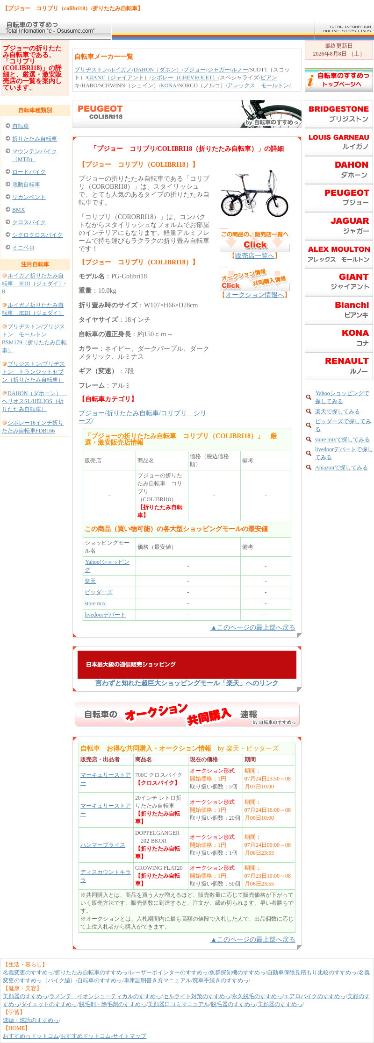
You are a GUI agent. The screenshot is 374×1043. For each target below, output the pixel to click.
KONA (168, 85)
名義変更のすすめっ (28, 972)
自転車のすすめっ (99, 980)
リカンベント (29, 197)
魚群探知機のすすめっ (237, 972)
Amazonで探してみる (341, 467)
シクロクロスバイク (37, 235)
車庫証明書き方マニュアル (157, 980)
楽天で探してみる (337, 411)
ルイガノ (120, 69)
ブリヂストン (91, 69)
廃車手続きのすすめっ (221, 980)
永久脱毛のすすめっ (257, 996)
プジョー (194, 69)
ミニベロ (23, 247)
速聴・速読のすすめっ (31, 1020)
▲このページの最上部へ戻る (252, 627)
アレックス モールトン (258, 85)
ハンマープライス (102, 845)
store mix (95, 603)
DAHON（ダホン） (158, 69)
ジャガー (219, 69)
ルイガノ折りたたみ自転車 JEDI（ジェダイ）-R (34, 283)
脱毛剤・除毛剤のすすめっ (112, 1004)
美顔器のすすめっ (25, 996)
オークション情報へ (254, 294)
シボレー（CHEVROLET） (184, 77)
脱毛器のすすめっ (233, 1004)
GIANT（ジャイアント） (118, 77)
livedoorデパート (105, 614)
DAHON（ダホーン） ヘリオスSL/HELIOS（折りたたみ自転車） (34, 401)
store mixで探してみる (342, 439)
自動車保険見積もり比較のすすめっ (312, 972)
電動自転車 (26, 184)
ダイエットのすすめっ (49, 1004)
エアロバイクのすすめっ (314, 996)
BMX (18, 209)
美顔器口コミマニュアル (178, 1004)
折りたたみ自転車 (34, 138)
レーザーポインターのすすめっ (168, 972)
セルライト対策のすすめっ (196, 996)
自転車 (20, 126)
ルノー (239, 69)
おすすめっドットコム (31, 1036)
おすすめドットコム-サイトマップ (103, 1036)
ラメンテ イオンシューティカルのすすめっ (105, 996)
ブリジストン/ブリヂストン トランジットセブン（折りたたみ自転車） (33, 372)
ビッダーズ (99, 592)
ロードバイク (29, 172)
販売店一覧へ (254, 255)
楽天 (90, 581)
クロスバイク (29, 222)
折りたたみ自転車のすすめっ (91, 972)
